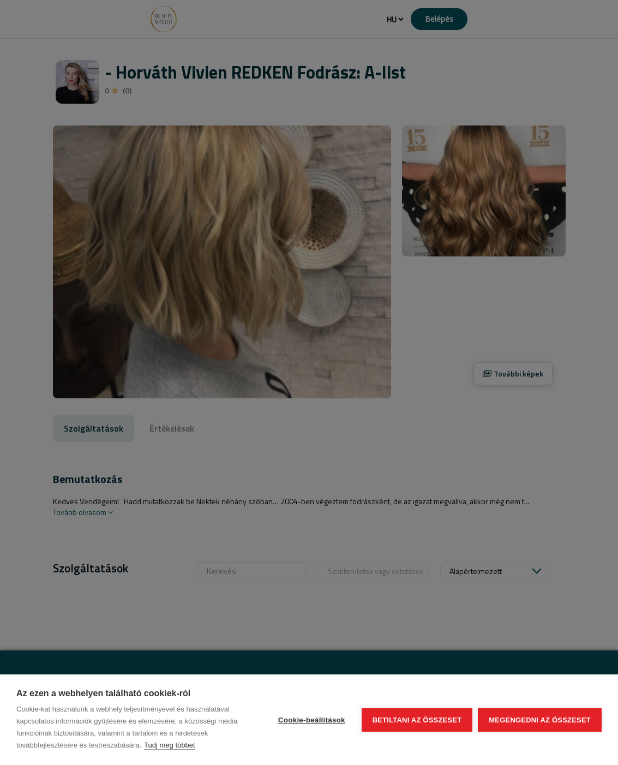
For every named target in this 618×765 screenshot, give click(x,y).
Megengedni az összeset (540, 720)
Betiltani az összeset (417, 720)
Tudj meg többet (169, 745)
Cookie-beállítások (311, 720)
